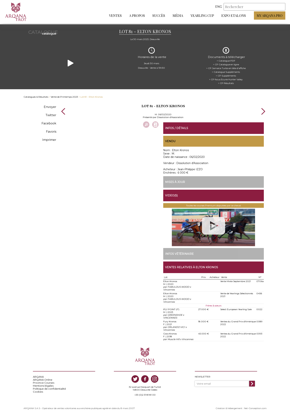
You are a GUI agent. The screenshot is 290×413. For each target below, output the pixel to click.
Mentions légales (43, 384)
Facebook (49, 121)
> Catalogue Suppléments (226, 70)
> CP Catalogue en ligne (226, 62)
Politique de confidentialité (49, 387)
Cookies (38, 390)
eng (218, 7)
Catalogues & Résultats (36, 95)
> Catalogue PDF (226, 58)
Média (178, 16)
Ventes (115, 16)
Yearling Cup (202, 16)
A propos (137, 16)
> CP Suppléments (226, 73)
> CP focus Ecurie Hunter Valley (226, 77)
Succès (158, 16)
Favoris (51, 129)
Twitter (50, 113)
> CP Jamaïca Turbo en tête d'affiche (225, 66)
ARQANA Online (42, 378)
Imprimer (49, 138)
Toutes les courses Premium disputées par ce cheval (213, 204)
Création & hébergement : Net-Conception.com (241, 406)
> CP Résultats (226, 81)
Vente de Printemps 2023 (64, 95)
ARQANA (38, 375)
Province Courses (43, 381)
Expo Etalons (233, 16)
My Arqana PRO (270, 16)
